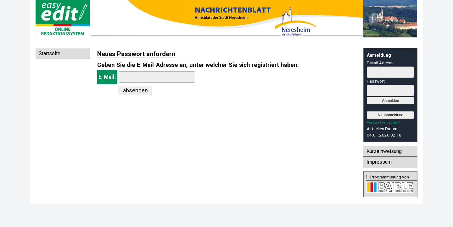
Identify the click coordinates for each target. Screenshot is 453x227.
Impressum (379, 162)
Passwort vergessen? (383, 122)
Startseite (49, 53)
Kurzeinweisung (384, 151)
